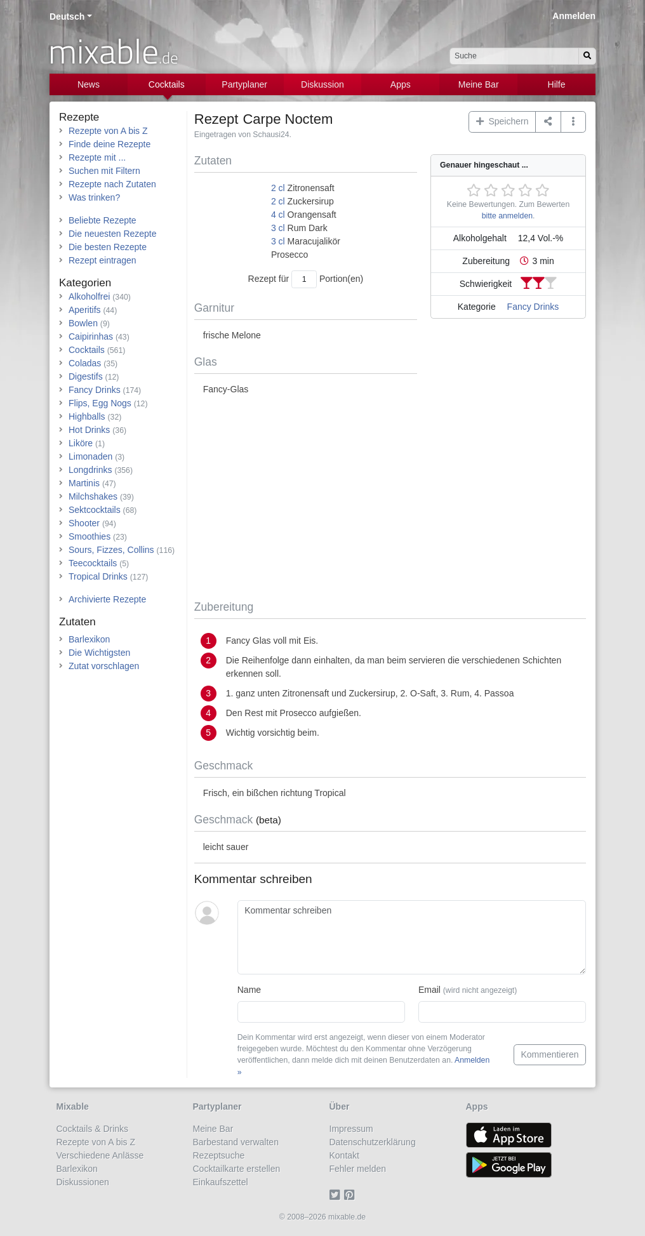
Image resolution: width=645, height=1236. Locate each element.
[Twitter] (336, 1195)
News (88, 84)
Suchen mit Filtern (104, 171)
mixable (113, 50)
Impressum (351, 1129)
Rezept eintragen (102, 260)
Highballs (87, 416)
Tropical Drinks (98, 576)
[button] (574, 122)
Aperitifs (85, 310)
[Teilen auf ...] (548, 122)
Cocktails (167, 84)
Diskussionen (83, 1182)
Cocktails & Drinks (93, 1129)
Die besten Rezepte (108, 247)
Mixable (73, 1106)
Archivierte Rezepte (107, 599)
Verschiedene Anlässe (100, 1155)
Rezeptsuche (219, 1155)
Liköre (81, 443)
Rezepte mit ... (97, 157)
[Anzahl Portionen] (304, 279)
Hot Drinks (89, 430)
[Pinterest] (351, 1195)
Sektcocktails (95, 510)
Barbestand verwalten (236, 1142)
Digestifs (86, 376)
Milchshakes (93, 496)
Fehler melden (358, 1169)
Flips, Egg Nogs (100, 403)
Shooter (84, 523)
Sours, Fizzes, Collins (111, 550)
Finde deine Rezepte (109, 144)
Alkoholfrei (89, 296)
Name (249, 990)
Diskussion (322, 84)
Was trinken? (94, 197)
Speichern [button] (502, 121)
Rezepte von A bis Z (108, 131)
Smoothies (89, 536)
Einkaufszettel (220, 1182)
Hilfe (557, 84)
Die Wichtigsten (99, 653)
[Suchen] (587, 56)
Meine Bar (478, 84)
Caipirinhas (91, 336)
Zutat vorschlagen (104, 666)
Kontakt (344, 1155)
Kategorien (85, 283)
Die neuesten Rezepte (113, 234)
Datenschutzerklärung (372, 1142)
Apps (400, 84)
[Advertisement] (390, 498)
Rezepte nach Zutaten (112, 184)
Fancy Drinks (533, 307)
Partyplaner (244, 84)
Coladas (85, 363)
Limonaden (90, 456)
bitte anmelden (507, 215)
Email (467, 990)
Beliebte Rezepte (102, 220)
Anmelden (573, 16)
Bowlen (83, 323)
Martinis (84, 483)
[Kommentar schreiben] (411, 937)
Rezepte (79, 117)
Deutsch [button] (67, 16)
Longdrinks (90, 470)
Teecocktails (93, 563)
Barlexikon (89, 639)
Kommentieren (549, 1054)
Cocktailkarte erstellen (237, 1169)
